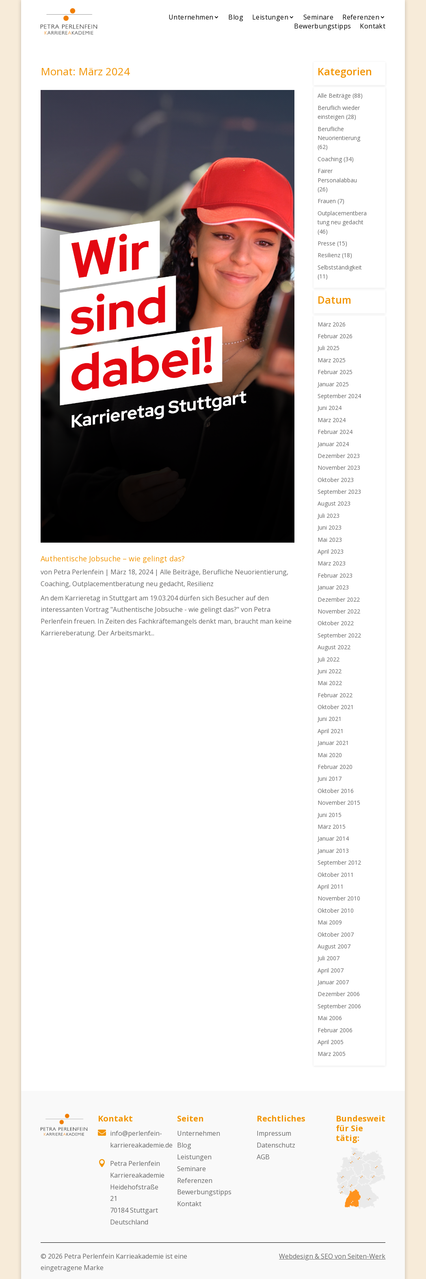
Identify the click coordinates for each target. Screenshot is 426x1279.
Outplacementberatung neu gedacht (128, 583)
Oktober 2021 (336, 707)
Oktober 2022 (336, 623)
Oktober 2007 (336, 934)
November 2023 (339, 467)
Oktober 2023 (336, 480)
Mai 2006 (330, 1018)
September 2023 (339, 491)
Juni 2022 (330, 671)
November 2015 (339, 802)
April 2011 (331, 886)
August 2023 (334, 503)
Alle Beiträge (179, 571)
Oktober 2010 (336, 910)
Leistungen (270, 17)
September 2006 (339, 1006)
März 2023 (332, 563)
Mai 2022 (330, 683)
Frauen (327, 201)
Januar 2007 (333, 982)
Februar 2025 (335, 372)
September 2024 (339, 396)
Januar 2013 (333, 850)
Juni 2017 (330, 778)
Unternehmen (191, 17)
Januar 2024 (333, 444)
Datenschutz (276, 1145)
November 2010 (339, 898)
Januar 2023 (333, 587)
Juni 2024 (330, 408)
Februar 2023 (335, 575)
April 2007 (331, 970)
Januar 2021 (333, 743)
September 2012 (339, 862)
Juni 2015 (330, 815)
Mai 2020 (330, 755)
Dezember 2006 (339, 994)
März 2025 (332, 360)
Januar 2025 (333, 384)
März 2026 (332, 324)
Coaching (55, 583)
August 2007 (334, 946)
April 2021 (331, 731)
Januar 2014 (333, 838)
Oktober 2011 (336, 874)
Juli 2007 (329, 958)
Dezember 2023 (339, 456)
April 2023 (331, 551)
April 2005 (331, 1042)
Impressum (274, 1133)
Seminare (318, 17)
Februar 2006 (335, 1030)
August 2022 (334, 647)
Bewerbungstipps (322, 26)
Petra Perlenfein (79, 571)
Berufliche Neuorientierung (244, 571)
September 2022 (339, 635)
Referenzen (360, 17)
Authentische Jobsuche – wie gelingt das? (113, 558)
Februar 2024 (335, 432)
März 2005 (332, 1054)
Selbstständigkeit (340, 267)
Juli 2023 (329, 515)
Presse (326, 243)
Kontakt (372, 26)
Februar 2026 (335, 336)
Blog (235, 17)
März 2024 (332, 420)
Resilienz (200, 583)
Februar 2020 (335, 767)
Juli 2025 (329, 348)
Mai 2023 (330, 539)
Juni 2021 (330, 719)
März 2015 (332, 826)
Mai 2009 (330, 922)
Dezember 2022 (339, 599)
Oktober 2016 (336, 791)
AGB (263, 1156)
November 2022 (339, 611)
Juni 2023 (330, 527)
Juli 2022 (329, 659)
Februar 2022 (335, 695)
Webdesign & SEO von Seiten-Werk (332, 1256)
